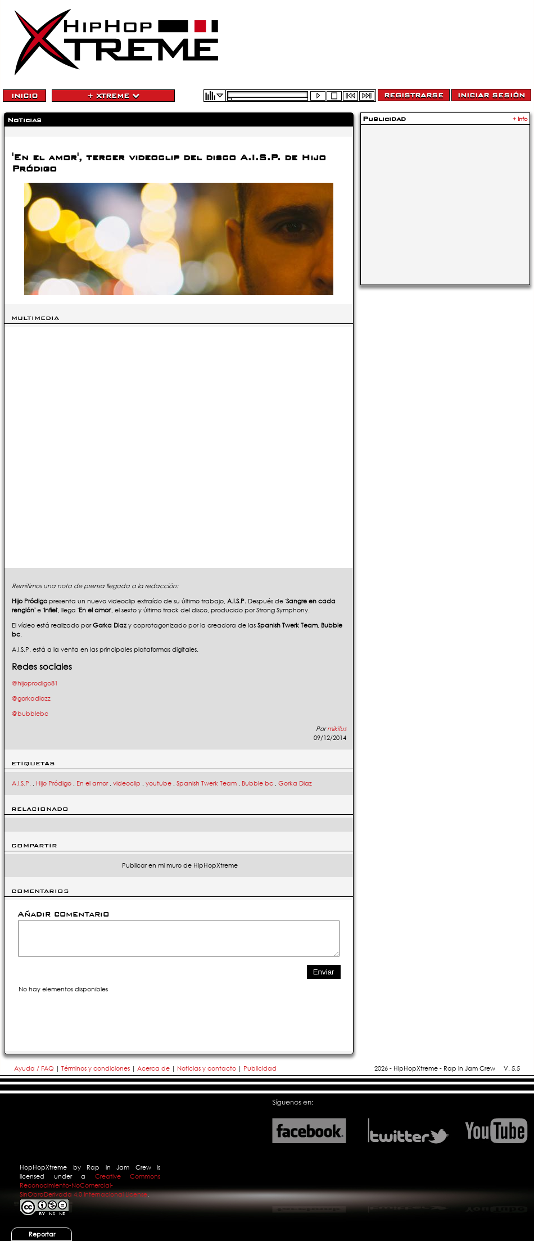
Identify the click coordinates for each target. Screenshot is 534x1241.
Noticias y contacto (207, 1068)
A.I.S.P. (21, 783)
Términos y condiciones (95, 1068)
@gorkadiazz (31, 698)
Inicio (24, 96)
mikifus (336, 728)
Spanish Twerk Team (207, 783)
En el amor (92, 783)
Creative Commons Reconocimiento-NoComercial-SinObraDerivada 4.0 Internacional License (90, 1185)
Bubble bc (257, 783)
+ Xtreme (113, 96)
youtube (158, 783)
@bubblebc (30, 713)
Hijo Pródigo (53, 783)
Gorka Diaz (295, 783)
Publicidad (260, 1068)
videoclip (127, 783)
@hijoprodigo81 (35, 683)
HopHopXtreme (43, 1167)
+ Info (520, 119)
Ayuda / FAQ (35, 1068)
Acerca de (153, 1068)
